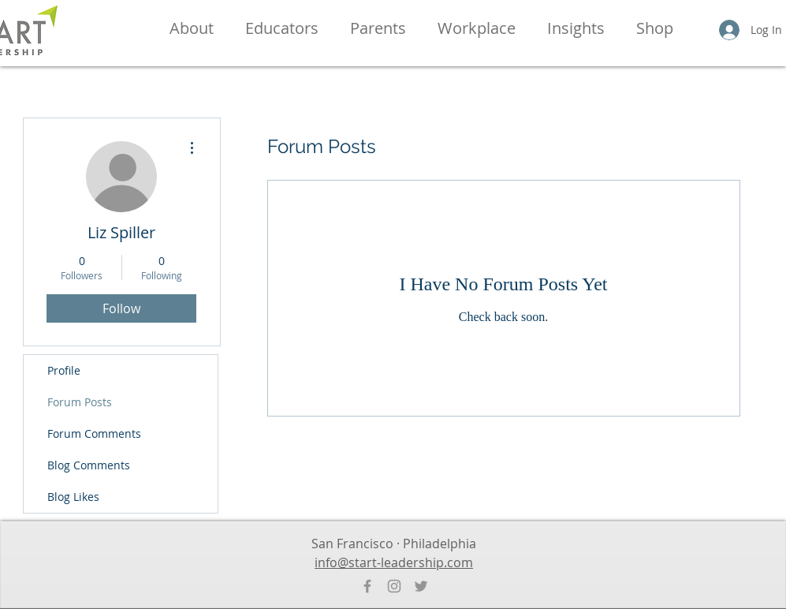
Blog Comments (88, 465)
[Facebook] (367, 586)
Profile (63, 370)
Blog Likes (73, 496)
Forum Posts (79, 401)
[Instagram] (394, 586)
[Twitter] (421, 586)
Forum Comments (94, 433)
